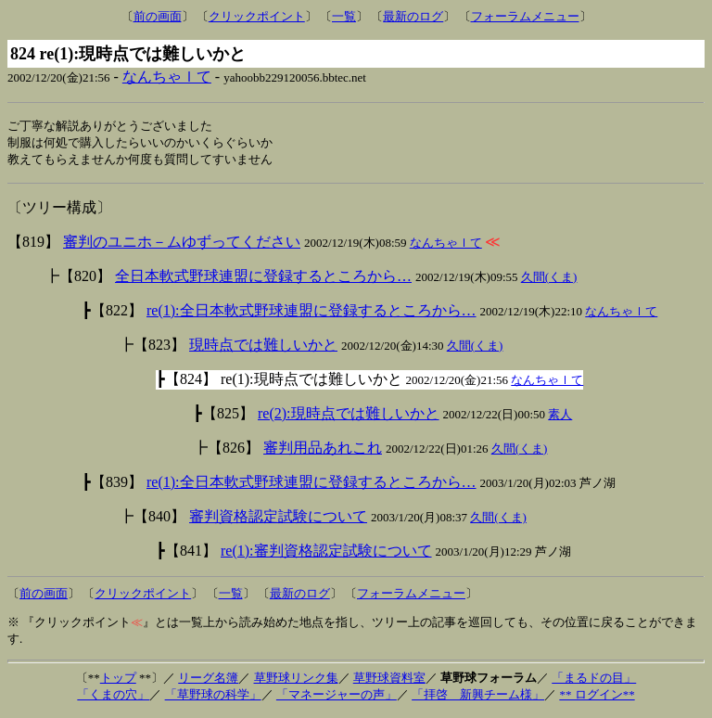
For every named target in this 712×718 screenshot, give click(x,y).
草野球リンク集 (296, 680)
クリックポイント (257, 16)
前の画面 (158, 16)
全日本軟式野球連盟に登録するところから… (263, 279)
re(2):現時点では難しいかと (348, 416)
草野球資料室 (389, 680)
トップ (118, 680)
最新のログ (413, 16)
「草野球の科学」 (213, 697)
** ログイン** (596, 697)
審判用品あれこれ (322, 450)
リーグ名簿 (208, 680)
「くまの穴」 (113, 697)
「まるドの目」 (594, 680)
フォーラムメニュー (525, 16)
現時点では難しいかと (263, 347)
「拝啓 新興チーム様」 (478, 697)
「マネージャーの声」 (336, 697)
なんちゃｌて (166, 76)
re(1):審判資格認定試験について (326, 553)
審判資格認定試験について (278, 519)
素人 (560, 417)
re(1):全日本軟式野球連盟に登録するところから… (311, 313)
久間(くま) (549, 280)
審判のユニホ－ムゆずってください (181, 244)
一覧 (344, 16)
